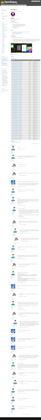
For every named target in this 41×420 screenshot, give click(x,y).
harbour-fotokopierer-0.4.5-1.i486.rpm (16, 116)
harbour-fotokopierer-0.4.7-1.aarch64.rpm (17, 117)
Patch (3, 62)
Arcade (3, 45)
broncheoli (12, 193)
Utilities (3, 40)
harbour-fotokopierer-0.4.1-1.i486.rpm (16, 97)
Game (3, 42)
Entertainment (4, 31)
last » (29, 414)
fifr (15, 11)
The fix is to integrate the (5, 70)
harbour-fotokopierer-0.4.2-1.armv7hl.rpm (17, 99)
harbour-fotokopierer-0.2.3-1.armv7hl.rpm (17, 70)
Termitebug (12, 276)
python (3, 65)
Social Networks (4, 37)
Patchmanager (4, 63)
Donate (22, 5)
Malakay (12, 393)
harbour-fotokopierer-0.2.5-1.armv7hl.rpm (17, 75)
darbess (12, 306)
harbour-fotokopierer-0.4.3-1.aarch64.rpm (17, 102)
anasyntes (12, 250)
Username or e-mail (4, 10)
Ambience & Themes (5, 27)
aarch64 (3, 58)
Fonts (2, 52)
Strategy (3, 49)
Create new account (4, 15)
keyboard (4, 60)
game (2, 59)
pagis (11, 259)
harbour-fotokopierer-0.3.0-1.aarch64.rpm (17, 79)
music (7, 60)
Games (3, 41)
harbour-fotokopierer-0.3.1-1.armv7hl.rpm (17, 84)
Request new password (4, 16)
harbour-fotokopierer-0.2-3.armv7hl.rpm (17, 65)
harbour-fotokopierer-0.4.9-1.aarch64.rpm (17, 129)
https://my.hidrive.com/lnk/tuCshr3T (24, 231)
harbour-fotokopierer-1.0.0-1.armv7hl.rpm (17, 134)
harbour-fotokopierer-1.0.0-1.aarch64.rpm (17, 135)
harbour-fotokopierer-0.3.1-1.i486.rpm (16, 85)
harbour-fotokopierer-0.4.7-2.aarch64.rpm (17, 121)
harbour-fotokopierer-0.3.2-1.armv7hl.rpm (17, 88)
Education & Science (5, 30)
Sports (3, 48)
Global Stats (18, 5)
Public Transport (4, 36)
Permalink (12, 153)
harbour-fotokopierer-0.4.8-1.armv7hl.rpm (17, 126)
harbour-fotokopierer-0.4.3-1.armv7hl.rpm (17, 103)
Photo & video (4, 35)
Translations (3, 51)
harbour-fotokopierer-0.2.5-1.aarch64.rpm (17, 74)
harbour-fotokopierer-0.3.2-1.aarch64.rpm (17, 89)
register (35, 143)
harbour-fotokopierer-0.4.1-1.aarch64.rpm (17, 94)
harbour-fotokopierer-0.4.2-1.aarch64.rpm (17, 98)
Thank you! (3, 73)
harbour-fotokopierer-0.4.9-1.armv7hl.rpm (17, 130)
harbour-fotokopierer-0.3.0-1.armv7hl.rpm (17, 80)
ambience (6, 58)
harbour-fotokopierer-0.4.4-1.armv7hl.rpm (17, 111)
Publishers (10, 5)
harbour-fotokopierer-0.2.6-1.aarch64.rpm (17, 76)
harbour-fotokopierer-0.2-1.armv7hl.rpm (17, 62)
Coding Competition (4, 24)
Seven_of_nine (13, 185)
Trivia (3, 50)
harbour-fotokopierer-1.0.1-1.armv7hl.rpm (17, 138)
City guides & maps (5, 29)
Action (3, 43)
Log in (33, 143)
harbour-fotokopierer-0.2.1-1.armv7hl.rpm (17, 66)
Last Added (14, 5)
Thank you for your (4, 83)
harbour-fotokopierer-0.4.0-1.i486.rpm (16, 93)
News (7, 5)
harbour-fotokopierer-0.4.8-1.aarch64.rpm (17, 125)
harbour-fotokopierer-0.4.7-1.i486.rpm (16, 120)
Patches (3, 34)
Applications (3, 25)
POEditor (20, 33)
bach (11, 367)
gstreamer (4, 59)
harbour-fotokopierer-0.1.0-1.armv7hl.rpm (17, 61)
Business (4, 28)
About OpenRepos (3, 5)
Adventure (4, 44)
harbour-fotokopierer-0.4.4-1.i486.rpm (16, 112)
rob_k (11, 151)
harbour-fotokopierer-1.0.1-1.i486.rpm (16, 139)
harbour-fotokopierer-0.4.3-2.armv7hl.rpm (17, 107)
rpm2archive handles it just (5, 78)
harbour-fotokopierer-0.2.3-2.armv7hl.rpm (17, 71)
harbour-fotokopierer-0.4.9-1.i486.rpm (16, 131)
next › (27, 414)
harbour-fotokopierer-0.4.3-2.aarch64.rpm (17, 106)
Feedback (25, 5)
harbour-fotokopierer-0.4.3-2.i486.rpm (16, 108)
